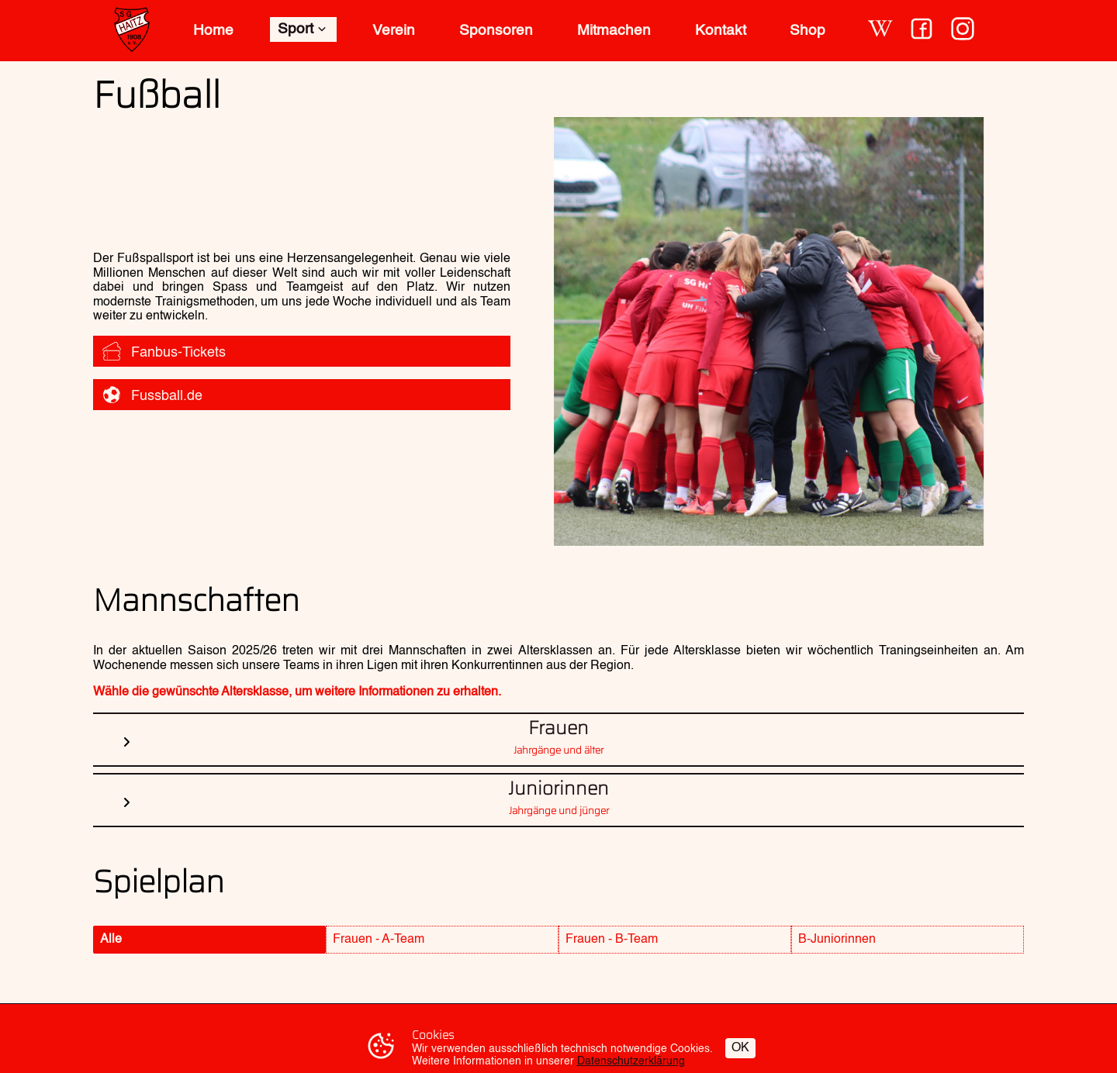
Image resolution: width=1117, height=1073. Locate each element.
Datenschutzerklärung (631, 1062)
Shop (807, 30)
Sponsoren (496, 30)
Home (213, 30)
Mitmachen (614, 30)
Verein (393, 30)
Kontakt (720, 30)
